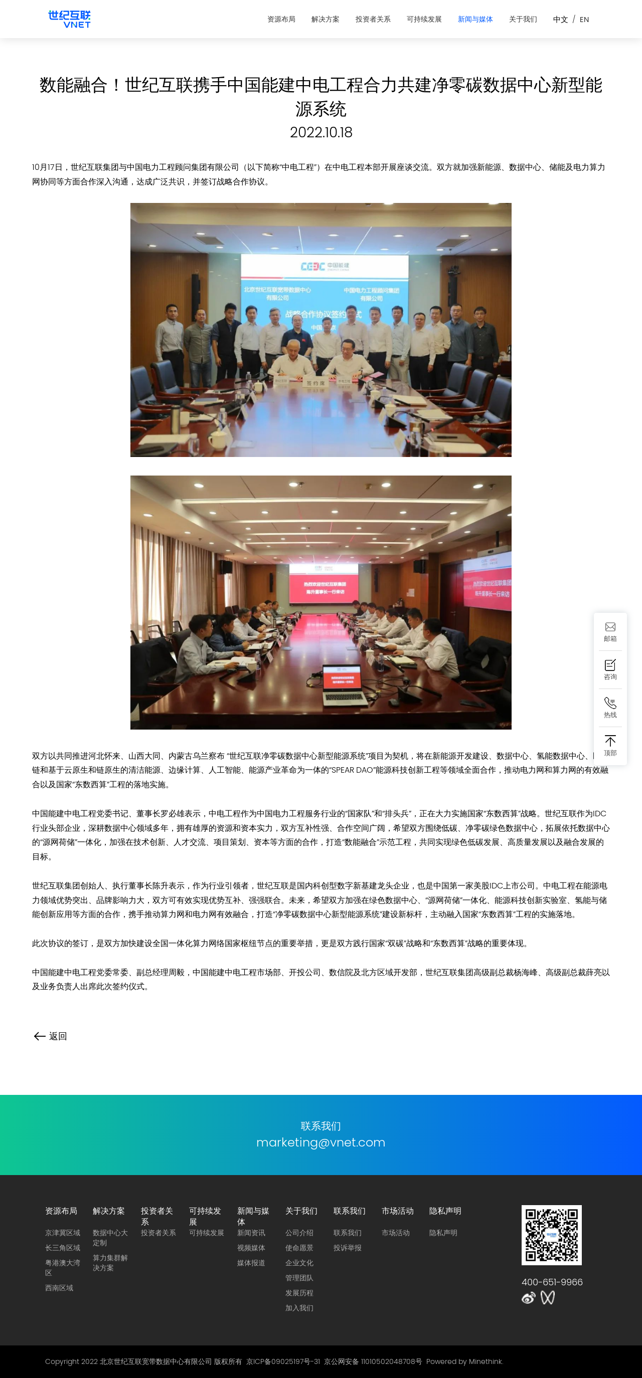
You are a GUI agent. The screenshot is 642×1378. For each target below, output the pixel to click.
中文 (560, 19)
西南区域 (59, 1287)
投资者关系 (373, 19)
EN (584, 19)
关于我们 (523, 19)
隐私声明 (445, 1211)
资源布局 (281, 19)
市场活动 (398, 1211)
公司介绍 (299, 1232)
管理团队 (299, 1277)
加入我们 (299, 1307)
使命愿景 (299, 1247)
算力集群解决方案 (110, 1262)
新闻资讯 (251, 1232)
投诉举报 (348, 1247)
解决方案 (325, 19)
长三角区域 (62, 1247)
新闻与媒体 (475, 19)
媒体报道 (251, 1262)
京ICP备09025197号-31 (283, 1361)
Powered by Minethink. (465, 1361)
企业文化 (299, 1262)
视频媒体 (251, 1247)
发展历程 (299, 1292)
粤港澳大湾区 (62, 1267)
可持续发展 (424, 19)
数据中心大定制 (110, 1237)
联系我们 (350, 1211)
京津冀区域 (62, 1232)
